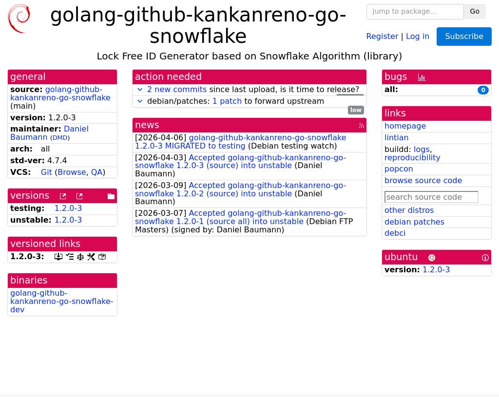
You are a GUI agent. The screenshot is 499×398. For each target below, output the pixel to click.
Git (46, 172)
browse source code (423, 180)
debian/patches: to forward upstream (249, 101)
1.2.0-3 (68, 208)
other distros (409, 210)
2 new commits (177, 89)
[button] (139, 89)
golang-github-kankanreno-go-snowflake (60, 93)
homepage (405, 126)
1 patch (227, 101)
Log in (417, 35)
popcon (398, 168)
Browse (72, 172)
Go (475, 11)
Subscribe (464, 36)
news (147, 125)
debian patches (414, 222)
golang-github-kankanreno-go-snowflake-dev (62, 301)
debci (394, 233)
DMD (60, 137)
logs (422, 149)
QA (97, 172)
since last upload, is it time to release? (249, 90)
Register (382, 35)
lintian (396, 137)
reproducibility (412, 157)
